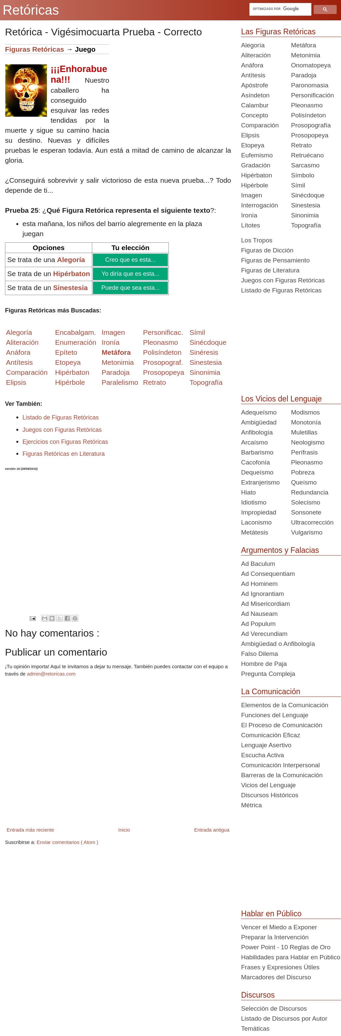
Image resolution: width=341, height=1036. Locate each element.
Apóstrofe (254, 85)
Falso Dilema (259, 653)
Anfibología (257, 432)
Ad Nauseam (259, 613)
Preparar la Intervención (275, 937)
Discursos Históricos (269, 795)
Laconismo (256, 522)
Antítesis (253, 75)
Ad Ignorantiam (262, 593)
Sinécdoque (307, 195)
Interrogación (259, 205)
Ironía (249, 215)
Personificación (312, 95)
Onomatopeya (311, 65)
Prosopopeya (309, 135)
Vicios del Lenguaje (268, 785)
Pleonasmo (307, 105)
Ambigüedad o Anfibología (278, 643)
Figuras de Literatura (270, 270)
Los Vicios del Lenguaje (281, 398)
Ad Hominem (259, 583)
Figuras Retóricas (34, 49)
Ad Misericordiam (265, 603)
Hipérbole (254, 185)
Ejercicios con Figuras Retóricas (65, 441)
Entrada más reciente (30, 830)
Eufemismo (257, 155)
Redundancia (309, 492)
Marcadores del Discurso (276, 977)
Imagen (251, 195)
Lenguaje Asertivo (266, 745)
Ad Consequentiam (268, 573)
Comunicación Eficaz (270, 735)
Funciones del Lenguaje (274, 715)
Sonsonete (306, 512)
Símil (298, 185)
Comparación (27, 372)
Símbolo (302, 175)
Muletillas (304, 432)
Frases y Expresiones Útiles (280, 967)
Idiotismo (253, 502)
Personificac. (163, 332)
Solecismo (305, 502)
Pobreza (303, 472)
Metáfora (303, 45)
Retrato (301, 145)
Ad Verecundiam (264, 633)
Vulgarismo (306, 532)
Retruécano (307, 155)
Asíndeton (255, 95)
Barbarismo (257, 452)
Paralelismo (120, 382)
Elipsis (16, 382)
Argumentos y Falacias (280, 550)
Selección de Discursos (274, 1008)
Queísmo (304, 482)
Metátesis (254, 532)
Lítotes (250, 225)
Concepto (254, 115)
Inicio (124, 830)
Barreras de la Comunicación (282, 775)
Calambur (254, 105)
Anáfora (252, 65)
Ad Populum (258, 623)
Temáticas (255, 1028)
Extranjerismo (260, 482)
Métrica (251, 805)
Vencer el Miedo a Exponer (279, 927)
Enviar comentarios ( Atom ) (67, 842)
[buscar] (280, 8)
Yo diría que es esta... (130, 273)
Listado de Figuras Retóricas (61, 417)
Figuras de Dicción (267, 250)
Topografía (306, 225)
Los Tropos (256, 240)
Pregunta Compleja (268, 673)
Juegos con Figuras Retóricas (62, 429)
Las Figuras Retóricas (278, 31)
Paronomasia (309, 85)
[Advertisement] (170, 91)
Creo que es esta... (130, 259)
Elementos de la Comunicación (284, 705)
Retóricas (31, 10)
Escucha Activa (262, 755)
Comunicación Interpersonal (280, 765)
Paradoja (116, 372)
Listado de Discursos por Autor (284, 1018)
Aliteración (256, 55)
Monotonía (306, 422)
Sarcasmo (305, 165)
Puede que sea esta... (130, 287)
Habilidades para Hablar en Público (290, 957)
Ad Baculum (258, 563)
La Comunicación (270, 691)
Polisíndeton (308, 115)
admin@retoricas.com (51, 674)
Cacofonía (255, 462)
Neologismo (307, 442)
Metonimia (118, 362)
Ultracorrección (312, 522)
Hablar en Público (271, 913)
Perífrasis (304, 452)
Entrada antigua (211, 830)
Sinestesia (305, 205)
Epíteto (66, 352)
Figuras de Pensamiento (275, 260)
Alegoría (253, 45)
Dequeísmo (257, 472)
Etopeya (252, 145)
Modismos (305, 412)
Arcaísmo (254, 442)
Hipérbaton (256, 175)
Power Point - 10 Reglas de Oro (285, 947)
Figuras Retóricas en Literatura (64, 453)
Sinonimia (305, 215)
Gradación (255, 165)
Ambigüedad (259, 422)
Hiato (248, 492)
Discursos (258, 995)
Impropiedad (258, 512)
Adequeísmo (259, 412)
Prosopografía (311, 125)
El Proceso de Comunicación (281, 725)
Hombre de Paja (264, 663)
